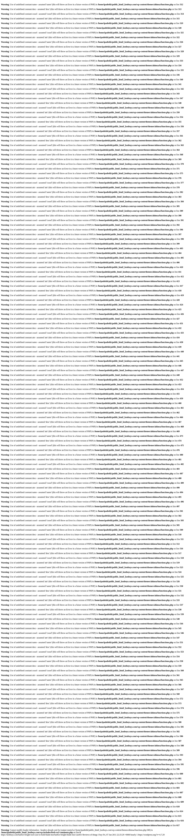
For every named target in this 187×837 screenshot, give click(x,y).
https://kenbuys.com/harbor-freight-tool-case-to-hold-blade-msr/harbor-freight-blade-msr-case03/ (83, 835)
